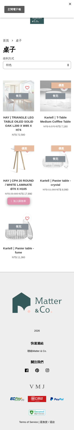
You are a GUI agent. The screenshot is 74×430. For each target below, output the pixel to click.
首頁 (6, 40)
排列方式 (8, 58)
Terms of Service (28, 422)
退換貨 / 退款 (47, 422)
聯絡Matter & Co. (37, 351)
